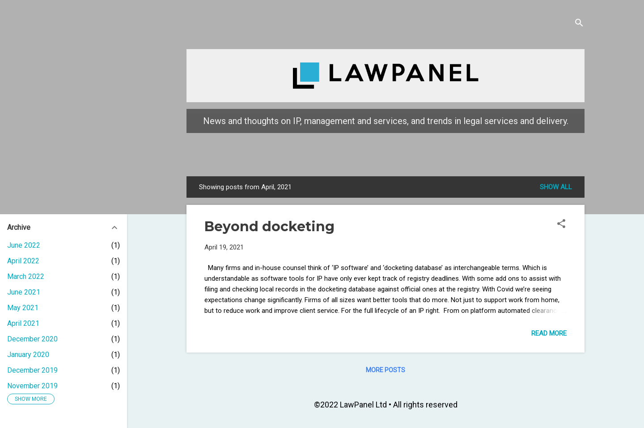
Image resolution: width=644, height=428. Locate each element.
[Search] (579, 24)
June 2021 (23, 292)
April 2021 (23, 323)
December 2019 (32, 370)
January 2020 (28, 354)
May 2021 (22, 307)
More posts (385, 370)
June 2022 (23, 245)
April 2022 (23, 261)
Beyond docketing (269, 226)
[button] (561, 225)
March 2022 (25, 276)
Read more (549, 333)
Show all (556, 187)
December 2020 (32, 339)
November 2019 (32, 386)
